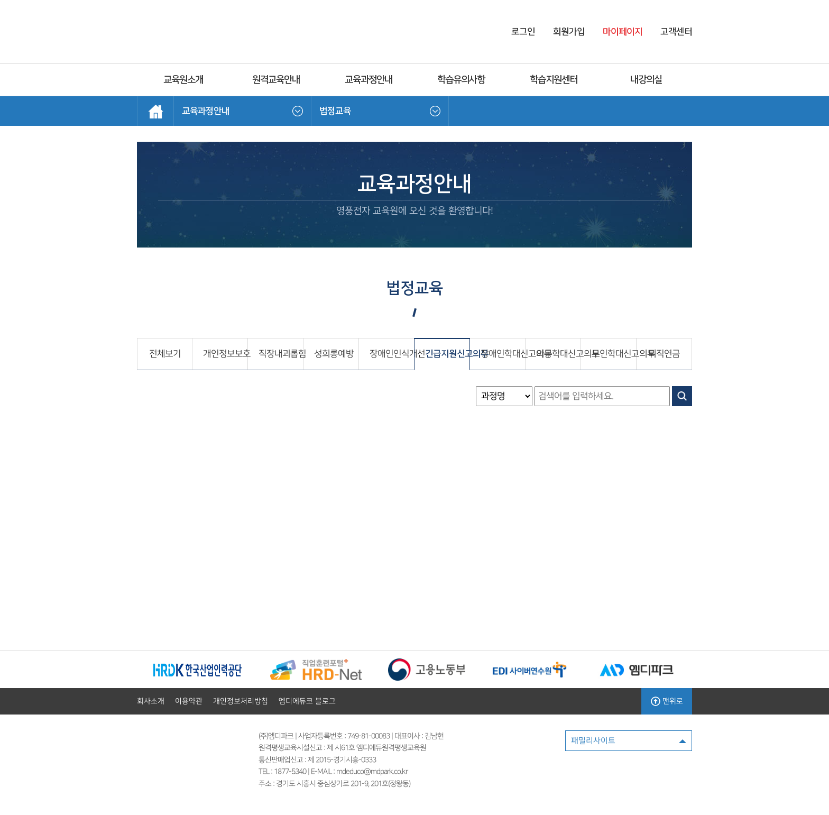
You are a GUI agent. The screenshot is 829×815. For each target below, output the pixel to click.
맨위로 (667, 701)
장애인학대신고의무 (503, 354)
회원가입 (569, 31)
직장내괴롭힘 (281, 354)
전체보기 (165, 354)
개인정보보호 (225, 354)
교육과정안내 (368, 80)
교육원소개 (183, 80)
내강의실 (646, 80)
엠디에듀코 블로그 (307, 701)
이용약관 (188, 701)
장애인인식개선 (392, 354)
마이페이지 (622, 31)
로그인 (523, 31)
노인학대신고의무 (614, 354)
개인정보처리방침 (240, 701)
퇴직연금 (664, 354)
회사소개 (150, 701)
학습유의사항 (461, 80)
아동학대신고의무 (558, 354)
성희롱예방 (334, 354)
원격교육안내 (276, 80)
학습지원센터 (553, 80)
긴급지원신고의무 (447, 354)
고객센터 (676, 31)
